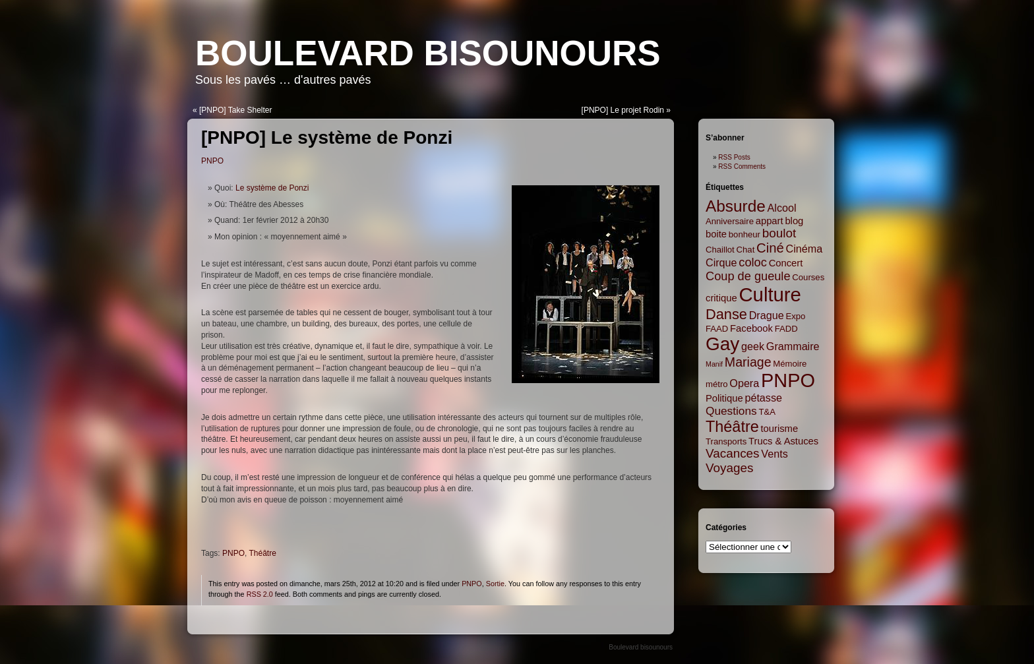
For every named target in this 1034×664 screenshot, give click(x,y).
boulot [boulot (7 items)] (779, 233)
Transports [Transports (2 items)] (726, 441)
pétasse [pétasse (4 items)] (763, 398)
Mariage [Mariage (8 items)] (748, 362)
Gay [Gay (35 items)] (722, 344)
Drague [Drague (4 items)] (766, 315)
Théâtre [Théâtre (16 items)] (732, 426)
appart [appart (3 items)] (769, 221)
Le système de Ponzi (272, 188)
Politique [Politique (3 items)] (724, 398)
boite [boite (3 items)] (716, 234)
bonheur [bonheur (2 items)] (744, 234)
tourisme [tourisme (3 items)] (780, 428)
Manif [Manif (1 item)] (714, 364)
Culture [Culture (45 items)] (770, 294)
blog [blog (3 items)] (794, 221)
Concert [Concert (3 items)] (786, 263)
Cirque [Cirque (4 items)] (721, 262)
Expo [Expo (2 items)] (795, 316)
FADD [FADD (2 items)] (786, 329)
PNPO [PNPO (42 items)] (788, 380)
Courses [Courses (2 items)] (808, 277)
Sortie (495, 584)
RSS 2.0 (260, 594)
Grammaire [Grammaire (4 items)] (793, 346)
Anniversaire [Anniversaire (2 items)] (730, 221)
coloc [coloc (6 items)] (753, 262)
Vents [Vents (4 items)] (774, 454)
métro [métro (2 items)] (717, 384)
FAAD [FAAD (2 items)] (717, 329)
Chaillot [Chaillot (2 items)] (720, 250)
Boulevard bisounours (428, 53)
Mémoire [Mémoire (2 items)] (789, 364)
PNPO (212, 161)
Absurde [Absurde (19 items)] (736, 206)
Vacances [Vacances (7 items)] (733, 453)
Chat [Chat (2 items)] (746, 250)
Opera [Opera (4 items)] (744, 383)
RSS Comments (742, 166)
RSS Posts (734, 157)
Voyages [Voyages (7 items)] (729, 468)
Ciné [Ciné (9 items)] (770, 248)
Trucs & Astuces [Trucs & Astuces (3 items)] (783, 441)
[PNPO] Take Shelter (235, 110)
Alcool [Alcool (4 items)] (782, 208)
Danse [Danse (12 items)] (726, 314)
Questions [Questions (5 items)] (731, 410)
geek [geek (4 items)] (752, 346)
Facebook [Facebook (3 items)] (751, 328)
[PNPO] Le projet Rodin (623, 110)
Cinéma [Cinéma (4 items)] (804, 249)
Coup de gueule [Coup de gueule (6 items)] (748, 276)
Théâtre (262, 553)
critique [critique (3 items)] (721, 298)
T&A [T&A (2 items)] (767, 412)
